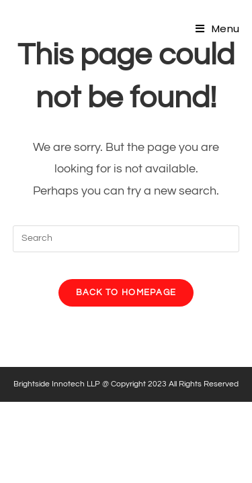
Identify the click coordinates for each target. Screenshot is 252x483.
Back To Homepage (126, 292)
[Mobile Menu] (217, 28)
